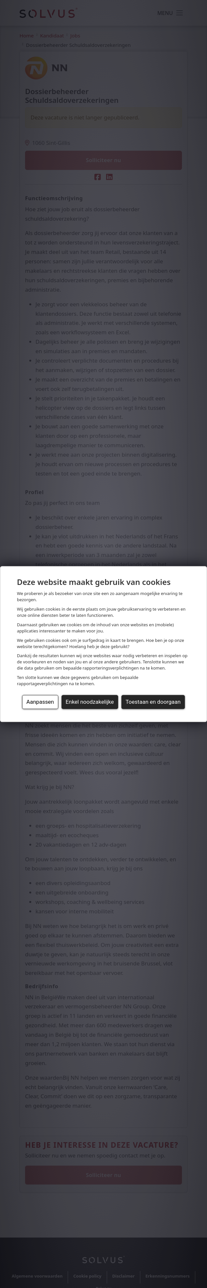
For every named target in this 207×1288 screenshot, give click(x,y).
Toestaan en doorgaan (153, 702)
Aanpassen (40, 702)
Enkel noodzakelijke (90, 702)
